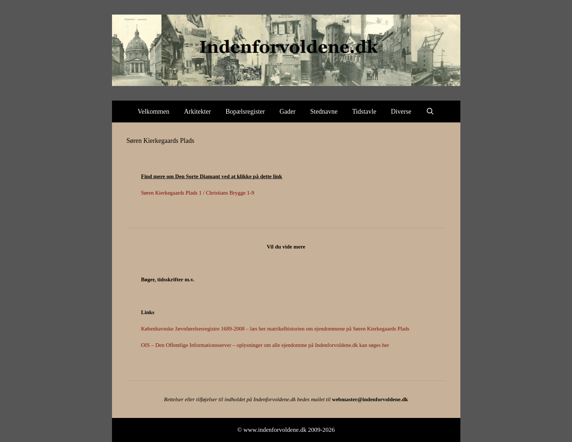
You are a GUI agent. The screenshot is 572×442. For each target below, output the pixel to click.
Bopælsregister (245, 111)
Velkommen (153, 111)
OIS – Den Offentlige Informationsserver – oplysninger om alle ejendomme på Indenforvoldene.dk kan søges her (265, 345)
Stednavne (323, 111)
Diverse (401, 111)
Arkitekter (197, 111)
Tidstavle (364, 111)
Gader (287, 111)
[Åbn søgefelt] (430, 111)
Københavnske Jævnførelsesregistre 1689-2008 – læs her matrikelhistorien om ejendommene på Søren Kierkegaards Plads (275, 329)
